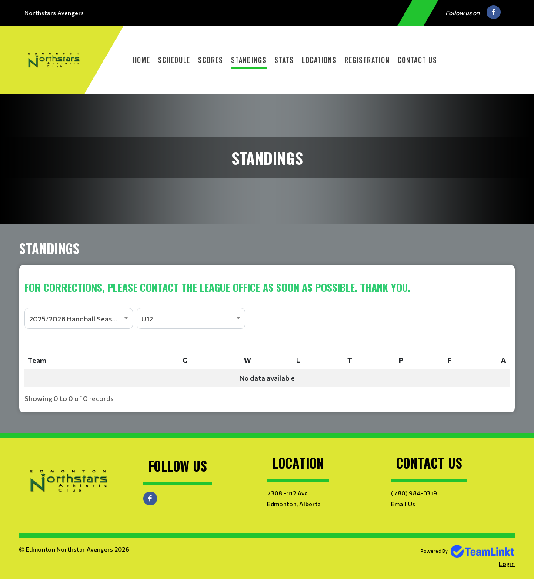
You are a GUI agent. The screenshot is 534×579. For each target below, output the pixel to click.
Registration (367, 60)
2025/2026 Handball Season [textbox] (74, 319)
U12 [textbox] (147, 319)
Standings (249, 60)
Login (507, 563)
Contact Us (417, 60)
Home (141, 60)
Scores (210, 60)
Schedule (174, 60)
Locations (319, 60)
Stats (284, 60)
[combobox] (78, 318)
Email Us (403, 504)
